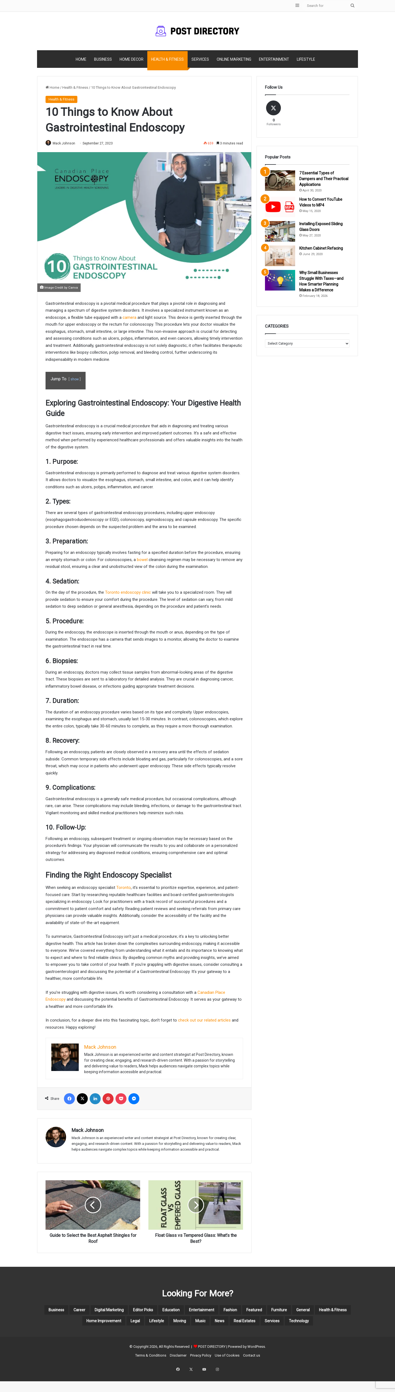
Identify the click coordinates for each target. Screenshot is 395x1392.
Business (103, 59)
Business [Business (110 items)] (66, 1311)
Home (81, 59)
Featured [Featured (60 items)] (329, 1311)
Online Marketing (234, 59)
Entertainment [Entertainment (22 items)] (260, 1311)
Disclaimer (178, 1373)
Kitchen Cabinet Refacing (321, 248)
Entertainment (274, 59)
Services (200, 59)
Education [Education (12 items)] (220, 1311)
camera (129, 317)
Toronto (123, 888)
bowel (142, 559)
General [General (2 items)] (90, 1324)
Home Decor (131, 59)
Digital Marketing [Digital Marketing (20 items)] (135, 1311)
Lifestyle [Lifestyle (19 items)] (256, 1324)
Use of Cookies (227, 1373)
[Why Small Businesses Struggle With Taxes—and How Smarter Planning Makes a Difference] (280, 280)
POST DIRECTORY (211, 1364)
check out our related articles (204, 1020)
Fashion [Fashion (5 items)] (297, 1311)
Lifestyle (306, 59)
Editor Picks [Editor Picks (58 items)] (182, 1311)
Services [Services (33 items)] (198, 1337)
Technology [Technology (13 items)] (234, 1337)
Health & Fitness (167, 59)
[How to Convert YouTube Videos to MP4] (280, 207)
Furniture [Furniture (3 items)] (59, 1324)
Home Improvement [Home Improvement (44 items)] (186, 1324)
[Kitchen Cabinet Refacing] (280, 256)
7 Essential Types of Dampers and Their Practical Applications (323, 179)
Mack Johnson (66, 143)
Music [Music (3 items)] (314, 1324)
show (74, 380)
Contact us (251, 1373)
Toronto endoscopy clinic (128, 592)
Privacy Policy (200, 1373)
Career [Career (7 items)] (96, 1311)
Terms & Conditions (150, 1373)
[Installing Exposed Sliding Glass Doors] (280, 231)
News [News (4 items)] (339, 1324)
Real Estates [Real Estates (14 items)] (162, 1337)
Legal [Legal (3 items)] (228, 1324)
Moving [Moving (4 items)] (287, 1324)
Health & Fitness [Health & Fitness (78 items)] (131, 1324)
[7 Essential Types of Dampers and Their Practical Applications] (280, 180)
